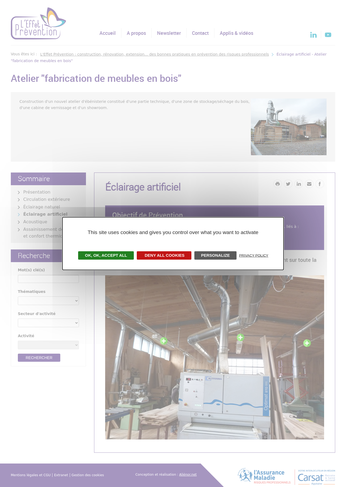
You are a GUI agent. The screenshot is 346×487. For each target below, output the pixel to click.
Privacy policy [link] (253, 255)
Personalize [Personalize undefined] (215, 255)
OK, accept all (106, 255)
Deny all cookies (164, 255)
